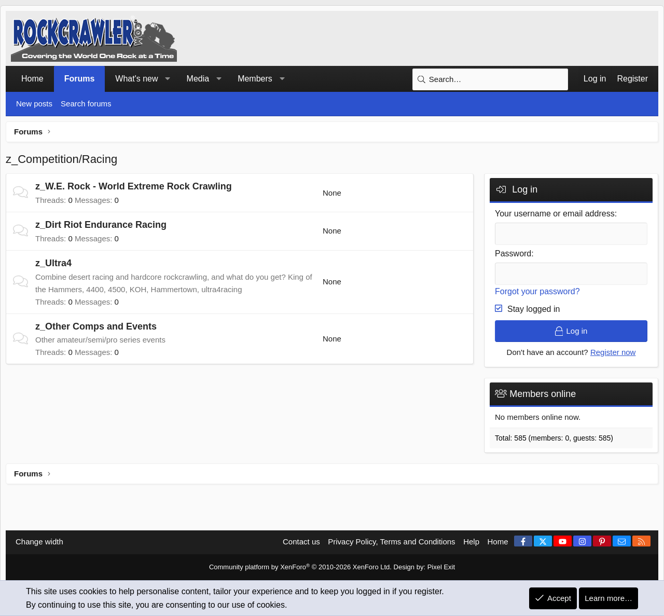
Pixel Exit (441, 567)
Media (198, 78)
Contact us (301, 542)
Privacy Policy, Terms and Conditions (391, 542)
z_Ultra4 (53, 263)
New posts (34, 103)
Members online (542, 394)
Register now (613, 352)
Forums (79, 78)
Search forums (86, 103)
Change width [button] (39, 542)
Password (513, 253)
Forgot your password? (537, 291)
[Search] (490, 79)
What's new (136, 78)
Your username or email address (555, 213)
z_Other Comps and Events (96, 326)
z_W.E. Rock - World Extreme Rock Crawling (133, 186)
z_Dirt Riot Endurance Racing (101, 225)
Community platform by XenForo (300, 567)
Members (255, 78)
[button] (167, 79)
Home (32, 78)
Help (471, 542)
